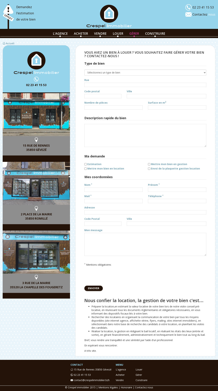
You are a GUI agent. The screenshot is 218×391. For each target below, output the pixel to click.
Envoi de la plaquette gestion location (175, 168)
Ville (129, 91)
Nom (88, 184)
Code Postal (92, 218)
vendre (100, 33)
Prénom (154, 184)
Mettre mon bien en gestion (169, 164)
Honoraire (126, 387)
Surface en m (157, 102)
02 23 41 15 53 (36, 85)
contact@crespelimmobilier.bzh (90, 380)
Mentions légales (108, 387)
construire (155, 33)
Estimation (94, 164)
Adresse (89, 207)
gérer (134, 33)
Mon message (93, 230)
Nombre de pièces (96, 102)
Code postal (92, 91)
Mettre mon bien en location (105, 168)
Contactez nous (144, 387)
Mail (87, 196)
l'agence (60, 33)
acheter (81, 33)
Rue (86, 80)
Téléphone (155, 196)
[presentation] (111, 275)
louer (118, 33)
